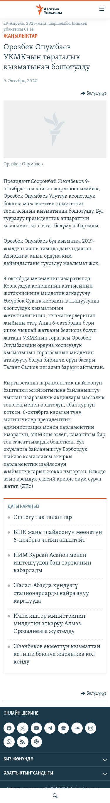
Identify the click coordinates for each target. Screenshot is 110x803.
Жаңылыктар (21, 36)
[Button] (94, 93)
